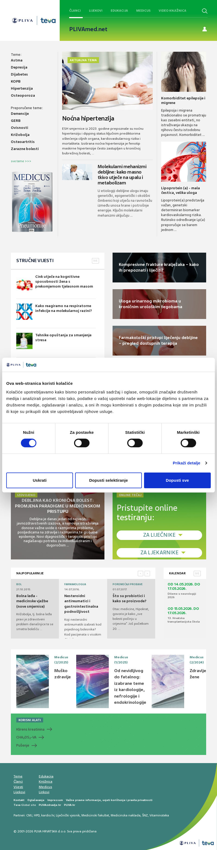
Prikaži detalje (186, 463)
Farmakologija (75, 584)
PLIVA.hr (69, 805)
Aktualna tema (83, 60)
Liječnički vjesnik (68, 815)
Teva (17, 805)
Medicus (143, 10)
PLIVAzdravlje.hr (50, 805)
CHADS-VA (26, 737)
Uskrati (40, 480)
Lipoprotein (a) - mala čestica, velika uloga (180, 190)
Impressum (55, 800)
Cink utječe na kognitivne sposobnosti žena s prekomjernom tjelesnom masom (54, 282)
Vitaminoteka (159, 815)
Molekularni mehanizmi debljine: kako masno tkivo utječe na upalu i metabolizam (122, 174)
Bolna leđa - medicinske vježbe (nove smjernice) (32, 601)
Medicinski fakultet (95, 815)
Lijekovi (96, 10)
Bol (19, 584)
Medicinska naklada (126, 815)
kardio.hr (47, 815)
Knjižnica (45, 781)
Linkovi (44, 792)
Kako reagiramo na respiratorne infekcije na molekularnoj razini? (54, 312)
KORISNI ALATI (29, 720)
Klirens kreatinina (30, 729)
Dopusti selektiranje (108, 480)
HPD (37, 815)
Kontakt (19, 800)
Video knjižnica (172, 10)
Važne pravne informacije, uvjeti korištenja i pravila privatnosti (109, 800)
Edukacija (119, 10)
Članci (75, 10)
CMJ (29, 815)
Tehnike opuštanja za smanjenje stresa (53, 341)
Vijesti (18, 787)
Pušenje (22, 745)
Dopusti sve (177, 480)
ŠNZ (145, 815)
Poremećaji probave (128, 584)
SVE (95, 260)
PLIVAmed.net (88, 29)
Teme (18, 776)
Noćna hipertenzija (88, 118)
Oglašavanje (35, 800)
